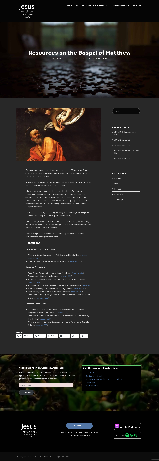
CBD (30, 258)
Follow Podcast (79, 426)
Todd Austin (78, 58)
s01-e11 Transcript (122, 145)
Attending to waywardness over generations (104, 379)
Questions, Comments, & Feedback (91, 5)
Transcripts (119, 199)
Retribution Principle (94, 376)
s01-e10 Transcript (122, 158)
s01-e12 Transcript (122, 140)
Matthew (93, 58)
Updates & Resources (119, 5)
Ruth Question (92, 385)
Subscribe (26, 392)
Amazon (85, 255)
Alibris (35, 258)
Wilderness (90, 382)
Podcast (117, 189)
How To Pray (91, 373)
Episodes (68, 5)
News (116, 183)
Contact (137, 5)
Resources (102, 58)
